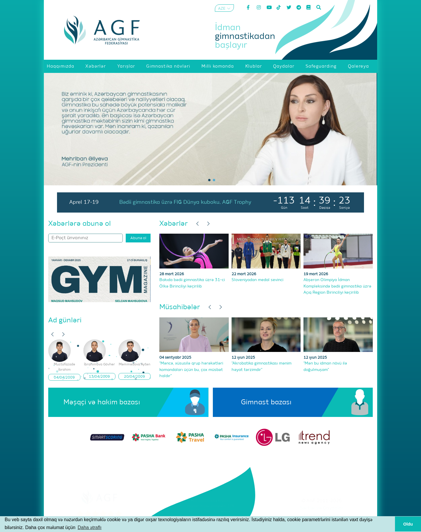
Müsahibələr (179, 307)
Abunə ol (138, 238)
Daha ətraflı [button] (89, 527)
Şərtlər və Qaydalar (322, 508)
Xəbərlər (173, 223)
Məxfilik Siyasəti (321, 515)
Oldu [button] (408, 524)
